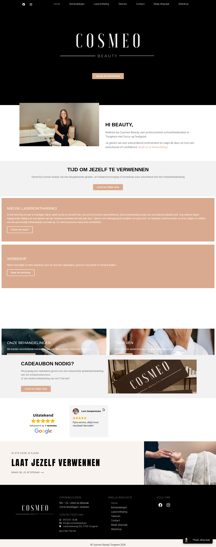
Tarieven (122, 3)
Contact (140, 3)
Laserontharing (101, 3)
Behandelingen (76, 3)
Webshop (183, 3)
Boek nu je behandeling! (153, 147)
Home (57, 3)
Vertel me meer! (20, 229)
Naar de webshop (20, 272)
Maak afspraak (161, 3)
